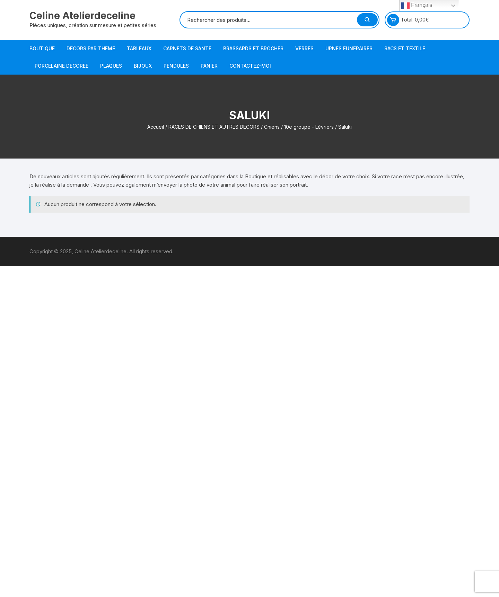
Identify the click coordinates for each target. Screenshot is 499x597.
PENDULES (176, 66)
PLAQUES (111, 66)
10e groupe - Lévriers (309, 127)
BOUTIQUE (42, 48)
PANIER (209, 66)
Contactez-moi (250, 66)
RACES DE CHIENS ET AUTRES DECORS (214, 127)
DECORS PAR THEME (91, 48)
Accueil (155, 127)
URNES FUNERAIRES (349, 48)
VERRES (304, 48)
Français (416, 5)
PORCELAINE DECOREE (61, 66)
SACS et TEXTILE (404, 48)
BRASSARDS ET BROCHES (253, 48)
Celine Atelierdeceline (82, 16)
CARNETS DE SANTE (187, 48)
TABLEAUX (139, 48)
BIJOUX (143, 66)
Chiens (272, 127)
